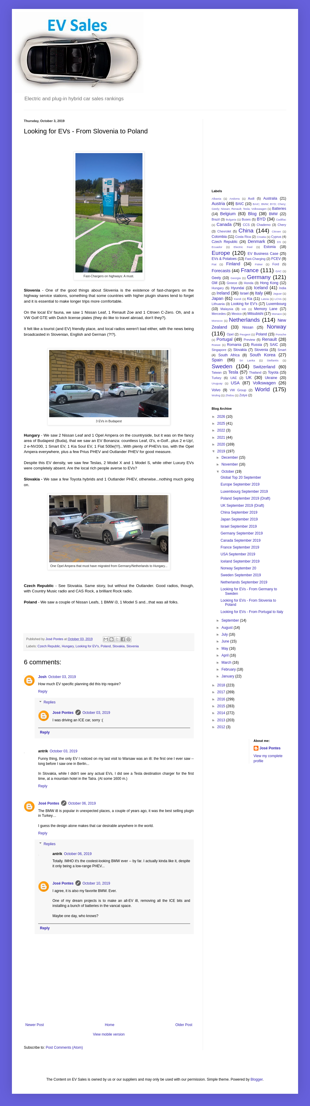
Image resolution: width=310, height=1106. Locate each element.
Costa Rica (243, 236)
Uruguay (217, 383)
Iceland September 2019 (240, 561)
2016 (221, 699)
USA (235, 383)
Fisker (259, 264)
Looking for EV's (87, 646)
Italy (259, 293)
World (262, 389)
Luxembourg (276, 304)
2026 (221, 417)
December (230, 457)
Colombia (219, 237)
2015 (221, 706)
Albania (216, 198)
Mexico (237, 313)
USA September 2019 (238, 554)
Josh (42, 677)
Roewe (216, 344)
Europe (221, 253)
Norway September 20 (238, 568)
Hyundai (237, 288)
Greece (232, 283)
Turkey (216, 378)
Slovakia (118, 646)
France (250, 270)
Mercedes (219, 313)
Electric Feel (243, 247)
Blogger (256, 1079)
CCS (246, 225)
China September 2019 (239, 512)
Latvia (265, 299)
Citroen (276, 231)
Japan (217, 298)
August (227, 628)
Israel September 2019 (239, 526)
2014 (221, 713)
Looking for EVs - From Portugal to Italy (252, 612)
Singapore (219, 350)
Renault (269, 339)
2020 (221, 444)
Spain (217, 360)
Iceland (261, 287)
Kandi (237, 299)
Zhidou (229, 395)
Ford (275, 264)
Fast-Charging (255, 259)
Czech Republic (49, 646)
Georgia (236, 278)
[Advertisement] (241, 149)
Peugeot (245, 334)
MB (244, 309)
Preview (249, 339)
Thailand (255, 372)
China (245, 230)
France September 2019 (240, 547)
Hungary (68, 646)
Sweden (222, 366)
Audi (251, 198)
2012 (221, 727)
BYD (261, 219)
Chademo (264, 225)
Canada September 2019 (241, 540)
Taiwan (217, 372)
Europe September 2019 (240, 484)
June (225, 641)
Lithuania (218, 304)
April (225, 655)
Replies (49, 702)
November (230, 464)
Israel (244, 293)
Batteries (279, 209)
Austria (218, 203)
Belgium (228, 213)
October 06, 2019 (82, 803)
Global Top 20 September (241, 477)
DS (279, 242)
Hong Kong (269, 283)
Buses (246, 219)
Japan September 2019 (239, 519)
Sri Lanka (247, 360)
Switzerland (264, 366)
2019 (221, 451)
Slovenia (132, 646)
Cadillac (281, 219)
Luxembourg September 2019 (244, 491)
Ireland (223, 293)
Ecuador (217, 247)
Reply (42, 691)
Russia (256, 345)
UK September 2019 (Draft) (242, 505)
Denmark (256, 241)
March (226, 662)
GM (214, 283)
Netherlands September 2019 (244, 582)
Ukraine (271, 378)
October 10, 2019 (96, 883)
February (229, 669)
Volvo (216, 390)
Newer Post (34, 1025)
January (228, 676)
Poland (106, 646)
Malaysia (227, 309)
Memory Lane (265, 309)
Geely (216, 278)
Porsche (281, 334)
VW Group (238, 390)
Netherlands (244, 320)
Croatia (261, 236)
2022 (221, 430)
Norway (276, 327)
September (230, 620)
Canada (224, 224)
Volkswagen (264, 383)
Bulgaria (231, 219)
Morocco (217, 320)
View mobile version (109, 1034)
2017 (221, 692)
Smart (282, 350)
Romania (234, 345)
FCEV (276, 259)
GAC (278, 271)
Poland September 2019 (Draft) (245, 498)
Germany (259, 277)
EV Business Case (263, 254)
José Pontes (63, 713)
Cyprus (276, 236)
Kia (249, 299)
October (228, 471)
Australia (270, 198)
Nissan (247, 327)
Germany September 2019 (242, 533)
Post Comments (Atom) (64, 1047)
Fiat (214, 264)
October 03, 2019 (62, 677)
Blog (252, 213)
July (225, 634)
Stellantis (272, 360)
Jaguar (277, 293)
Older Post (183, 1025)
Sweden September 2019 (241, 575)
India (282, 288)
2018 (221, 685)
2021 (221, 437)
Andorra (235, 198)
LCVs (278, 299)
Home (109, 1025)
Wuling (216, 395)
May (225, 648)
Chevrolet (224, 231)
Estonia (270, 247)
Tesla (233, 372)
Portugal (224, 339)
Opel (230, 334)
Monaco (277, 313)
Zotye (243, 395)
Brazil (216, 219)
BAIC (239, 204)
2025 (221, 423)
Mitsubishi (255, 314)
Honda (248, 283)
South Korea (262, 354)
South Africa (229, 355)
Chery (282, 225)
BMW (273, 214)
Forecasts (221, 270)
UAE (233, 378)
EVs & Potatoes (224, 259)
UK (249, 377)
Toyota (273, 372)
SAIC (274, 345)
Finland (233, 263)
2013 (221, 720)
